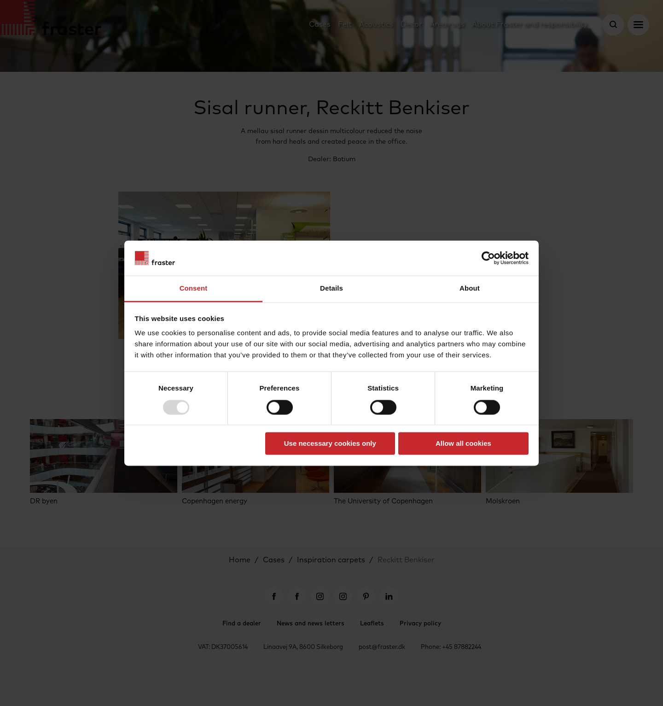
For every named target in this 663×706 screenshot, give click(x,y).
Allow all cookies (463, 444)
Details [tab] (331, 288)
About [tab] (469, 288)
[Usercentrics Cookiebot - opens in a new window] (488, 258)
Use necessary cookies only (330, 444)
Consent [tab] (194, 288)
